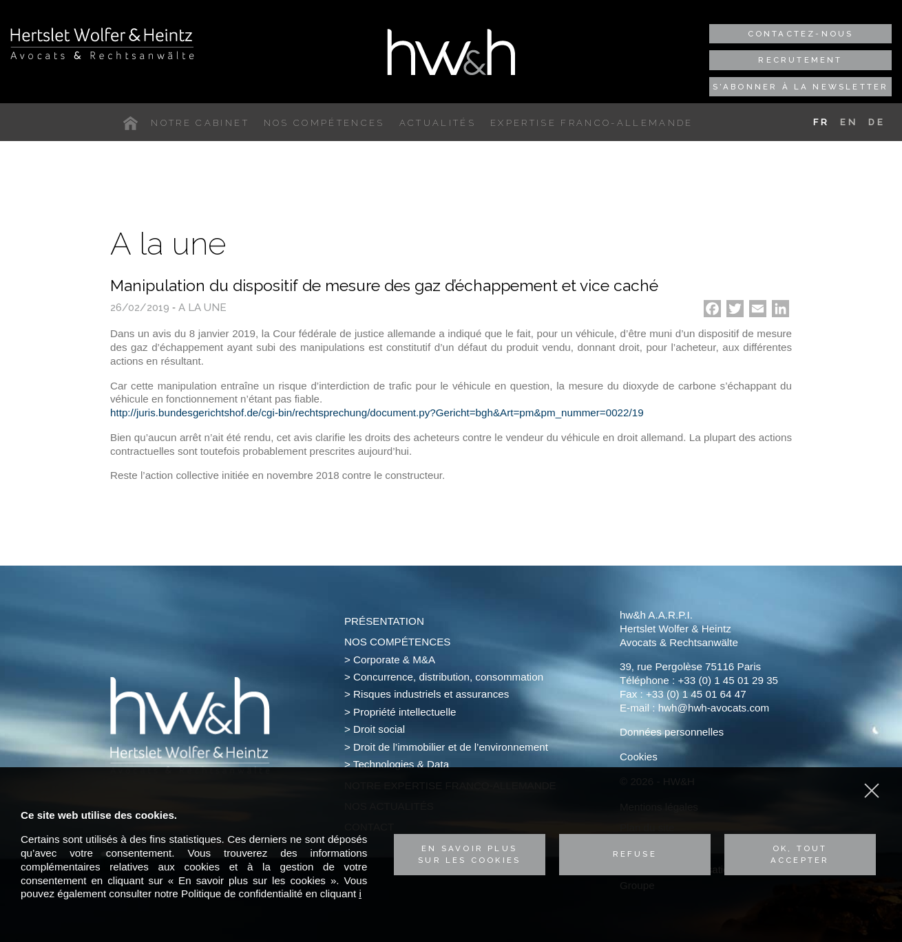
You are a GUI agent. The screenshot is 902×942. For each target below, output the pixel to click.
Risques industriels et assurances (431, 694)
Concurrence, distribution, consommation (448, 677)
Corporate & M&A (394, 659)
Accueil (133, 123)
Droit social (379, 729)
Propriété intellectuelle (404, 712)
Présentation (384, 621)
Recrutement (800, 60)
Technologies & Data (401, 764)
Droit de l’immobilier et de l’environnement (450, 747)
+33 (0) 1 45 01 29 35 (728, 680)
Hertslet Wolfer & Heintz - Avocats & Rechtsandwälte (102, 43)
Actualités (437, 123)
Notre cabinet (200, 123)
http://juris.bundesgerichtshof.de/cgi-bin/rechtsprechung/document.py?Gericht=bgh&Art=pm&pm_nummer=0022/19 (377, 412)
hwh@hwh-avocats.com (713, 708)
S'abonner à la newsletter (801, 87)
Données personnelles (672, 732)
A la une (202, 307)
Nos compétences (324, 123)
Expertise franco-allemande (591, 123)
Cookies (639, 756)
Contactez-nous (801, 34)
